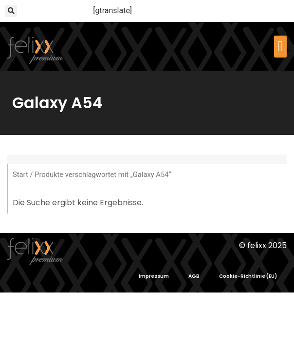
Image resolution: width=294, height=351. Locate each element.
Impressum (154, 276)
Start (20, 174)
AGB (194, 276)
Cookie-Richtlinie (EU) (248, 276)
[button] (11, 11)
